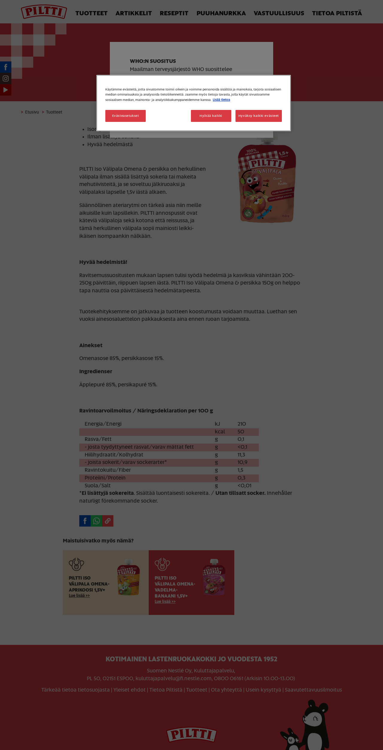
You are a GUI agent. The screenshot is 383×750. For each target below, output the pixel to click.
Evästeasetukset (125, 115)
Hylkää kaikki (211, 115)
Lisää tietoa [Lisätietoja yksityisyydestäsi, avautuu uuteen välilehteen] (221, 100)
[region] (193, 103)
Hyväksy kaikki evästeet (258, 115)
